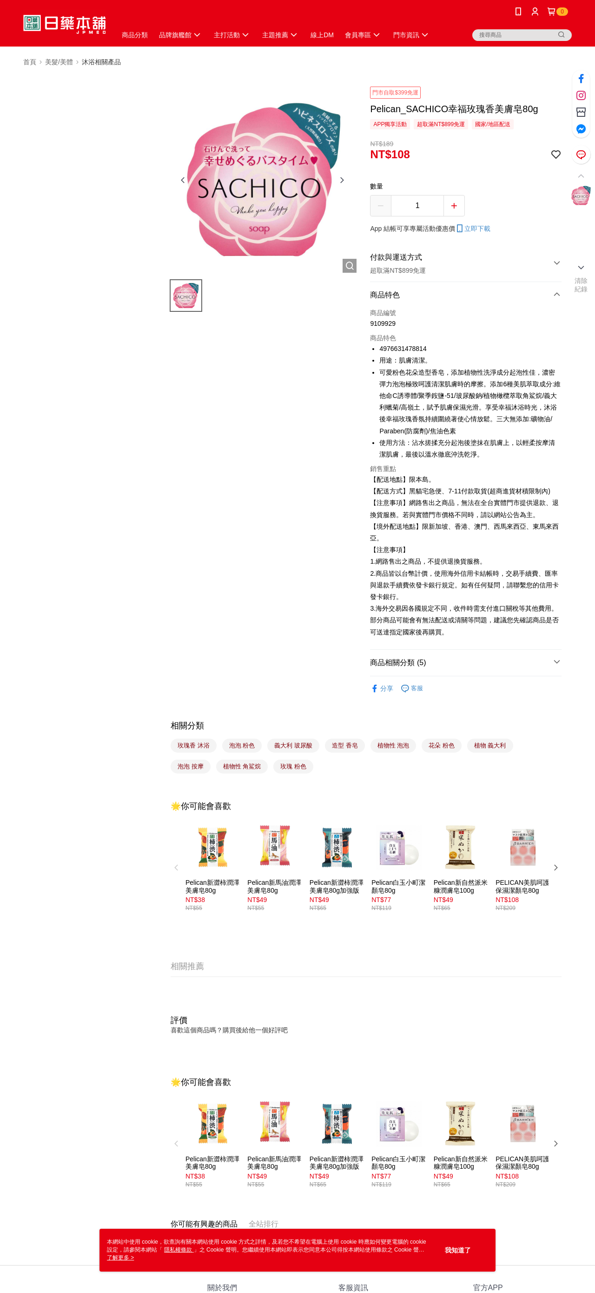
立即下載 (472, 228)
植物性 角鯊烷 (242, 766)
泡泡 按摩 (191, 766)
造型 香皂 (345, 745)
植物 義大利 (490, 745)
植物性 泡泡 (393, 745)
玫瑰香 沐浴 (194, 745)
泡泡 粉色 (242, 745)
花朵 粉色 (442, 745)
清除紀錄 (581, 285)
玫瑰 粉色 (293, 766)
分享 (381, 689)
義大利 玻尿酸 (293, 745)
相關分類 (187, 725)
